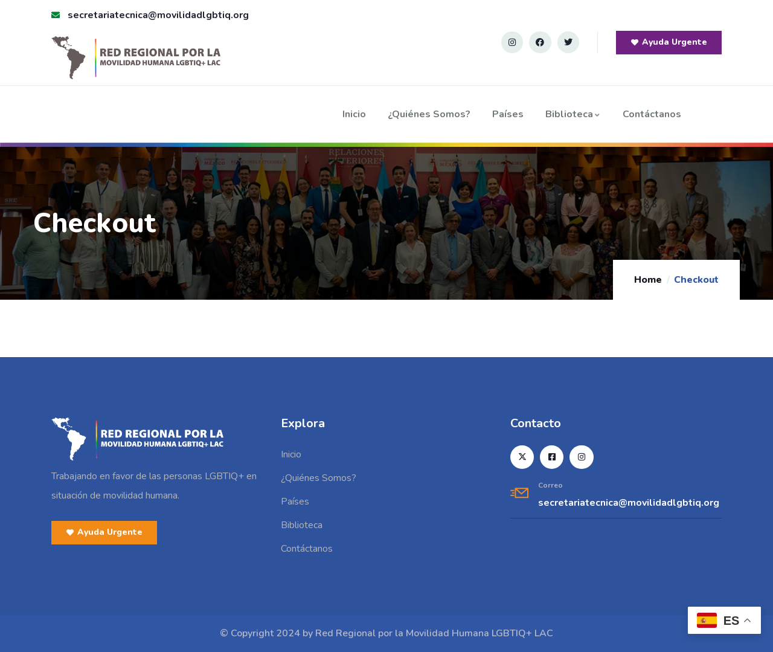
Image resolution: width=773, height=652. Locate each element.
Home (648, 279)
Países (508, 114)
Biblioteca (573, 114)
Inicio (354, 114)
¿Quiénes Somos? (429, 114)
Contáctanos (652, 114)
